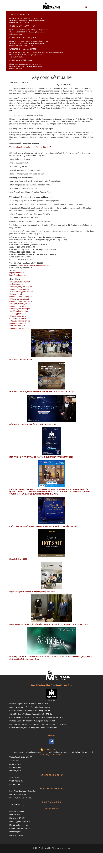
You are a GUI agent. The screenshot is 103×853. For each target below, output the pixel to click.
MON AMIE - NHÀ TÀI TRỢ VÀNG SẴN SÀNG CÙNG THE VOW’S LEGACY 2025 (41, 457)
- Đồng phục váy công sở (19, 289)
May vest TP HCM (16, 835)
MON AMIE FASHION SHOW (20, 359)
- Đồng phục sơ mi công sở (19, 309)
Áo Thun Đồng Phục (17, 805)
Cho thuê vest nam (16, 811)
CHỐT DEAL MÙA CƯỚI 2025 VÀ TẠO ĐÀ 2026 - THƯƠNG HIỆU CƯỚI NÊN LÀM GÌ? (43, 526)
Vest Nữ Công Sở (16, 781)
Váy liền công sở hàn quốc (19, 147)
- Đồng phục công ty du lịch (19, 304)
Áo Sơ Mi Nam (15, 764)
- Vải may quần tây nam (18, 318)
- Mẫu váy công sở (16, 284)
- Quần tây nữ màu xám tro (19, 321)
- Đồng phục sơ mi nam (18, 316)
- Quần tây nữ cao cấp (17, 323)
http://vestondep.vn (16, 273)
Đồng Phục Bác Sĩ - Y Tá (19, 794)
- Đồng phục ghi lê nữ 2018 (19, 282)
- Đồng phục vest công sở (19, 299)
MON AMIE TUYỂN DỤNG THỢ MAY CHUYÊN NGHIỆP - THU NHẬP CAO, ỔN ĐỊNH (42, 392)
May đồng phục (15, 832)
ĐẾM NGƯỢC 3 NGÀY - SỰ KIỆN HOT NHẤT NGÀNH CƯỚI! (33, 424)
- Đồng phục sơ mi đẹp (18, 306)
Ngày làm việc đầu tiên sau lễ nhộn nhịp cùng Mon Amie (32, 592)
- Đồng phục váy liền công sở (20, 287)
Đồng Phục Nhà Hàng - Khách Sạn (22, 791)
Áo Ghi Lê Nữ (14, 784)
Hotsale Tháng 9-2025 (18, 559)
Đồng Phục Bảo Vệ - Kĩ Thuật (20, 798)
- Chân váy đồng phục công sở (21, 292)
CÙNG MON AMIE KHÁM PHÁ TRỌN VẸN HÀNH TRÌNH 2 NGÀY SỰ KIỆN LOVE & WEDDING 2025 (48, 624)
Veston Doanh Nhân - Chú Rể (20, 757)
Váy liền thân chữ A (43, 147)
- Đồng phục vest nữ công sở (20, 296)
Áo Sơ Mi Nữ (14, 777)
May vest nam (14, 815)
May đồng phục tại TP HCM (20, 821)
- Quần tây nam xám (17, 326)
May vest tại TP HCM (17, 818)
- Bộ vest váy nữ (15, 294)
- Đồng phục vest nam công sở (21, 301)
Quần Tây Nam (15, 771)
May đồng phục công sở (18, 825)
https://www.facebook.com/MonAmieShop (34, 265)
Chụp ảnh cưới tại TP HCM (19, 828)
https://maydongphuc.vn (18, 275)
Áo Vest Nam (14, 760)
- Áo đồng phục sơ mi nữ (18, 311)
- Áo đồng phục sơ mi (17, 314)
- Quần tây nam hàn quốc (19, 328)
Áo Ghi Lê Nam (15, 767)
